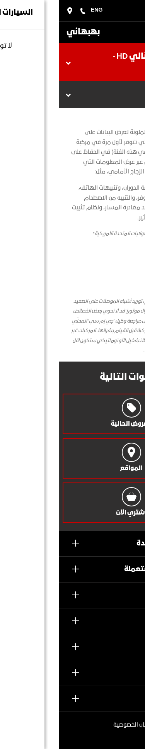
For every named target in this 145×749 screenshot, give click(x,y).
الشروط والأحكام (112, 736)
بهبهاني (24, 32)
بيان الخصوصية (72, 725)
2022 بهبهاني (111, 724)
